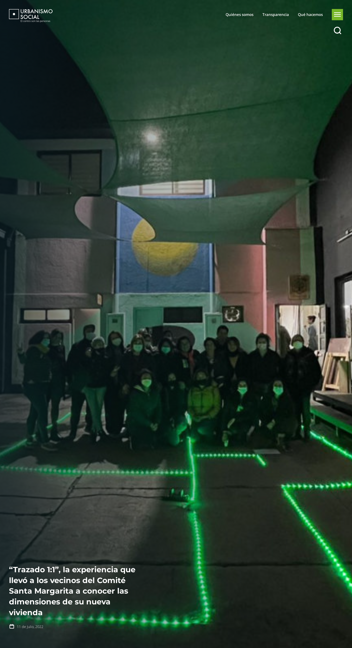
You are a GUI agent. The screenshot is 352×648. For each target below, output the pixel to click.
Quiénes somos (239, 14)
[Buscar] (337, 31)
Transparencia (275, 14)
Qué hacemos (310, 14)
